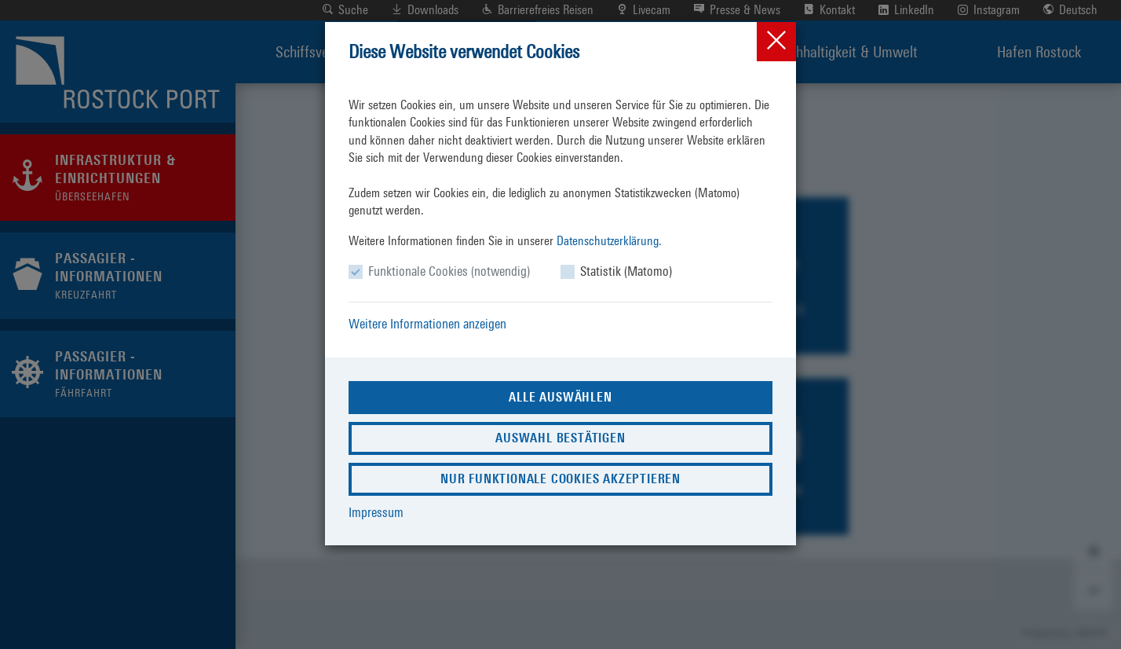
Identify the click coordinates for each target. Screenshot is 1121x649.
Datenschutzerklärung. (609, 240)
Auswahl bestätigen (560, 438)
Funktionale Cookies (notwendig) (449, 271)
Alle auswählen (560, 397)
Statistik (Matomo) (626, 271)
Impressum (376, 512)
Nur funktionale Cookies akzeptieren (560, 478)
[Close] (776, 41)
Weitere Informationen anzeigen (427, 324)
